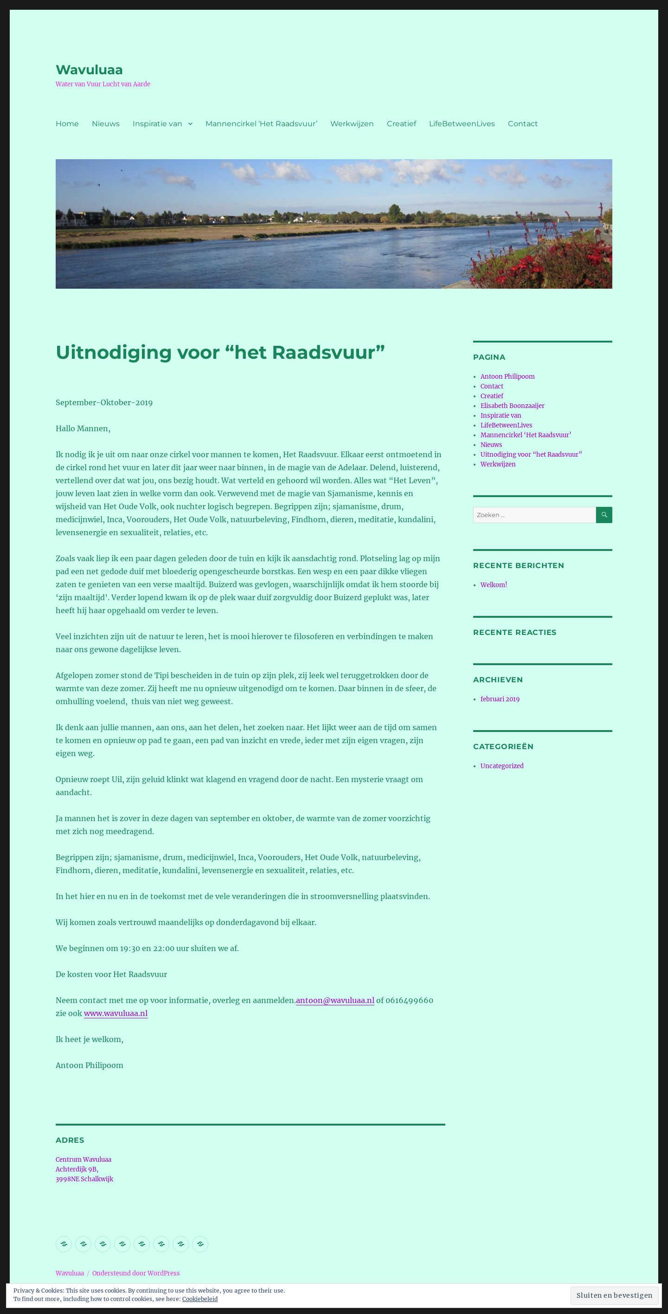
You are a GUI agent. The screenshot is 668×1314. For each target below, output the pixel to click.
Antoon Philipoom (508, 377)
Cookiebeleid (200, 1298)
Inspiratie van (157, 123)
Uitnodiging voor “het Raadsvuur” (531, 455)
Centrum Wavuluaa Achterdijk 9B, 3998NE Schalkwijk (84, 1169)
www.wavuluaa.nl (116, 1013)
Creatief (401, 123)
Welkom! (494, 585)
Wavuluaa (89, 70)
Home (67, 123)
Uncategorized (502, 766)
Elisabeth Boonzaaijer (513, 406)
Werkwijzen (352, 123)
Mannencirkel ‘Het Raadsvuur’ (261, 123)
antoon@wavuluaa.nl (335, 1000)
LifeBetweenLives (462, 123)
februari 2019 (500, 699)
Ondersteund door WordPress (136, 1273)
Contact (523, 123)
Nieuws (106, 123)
